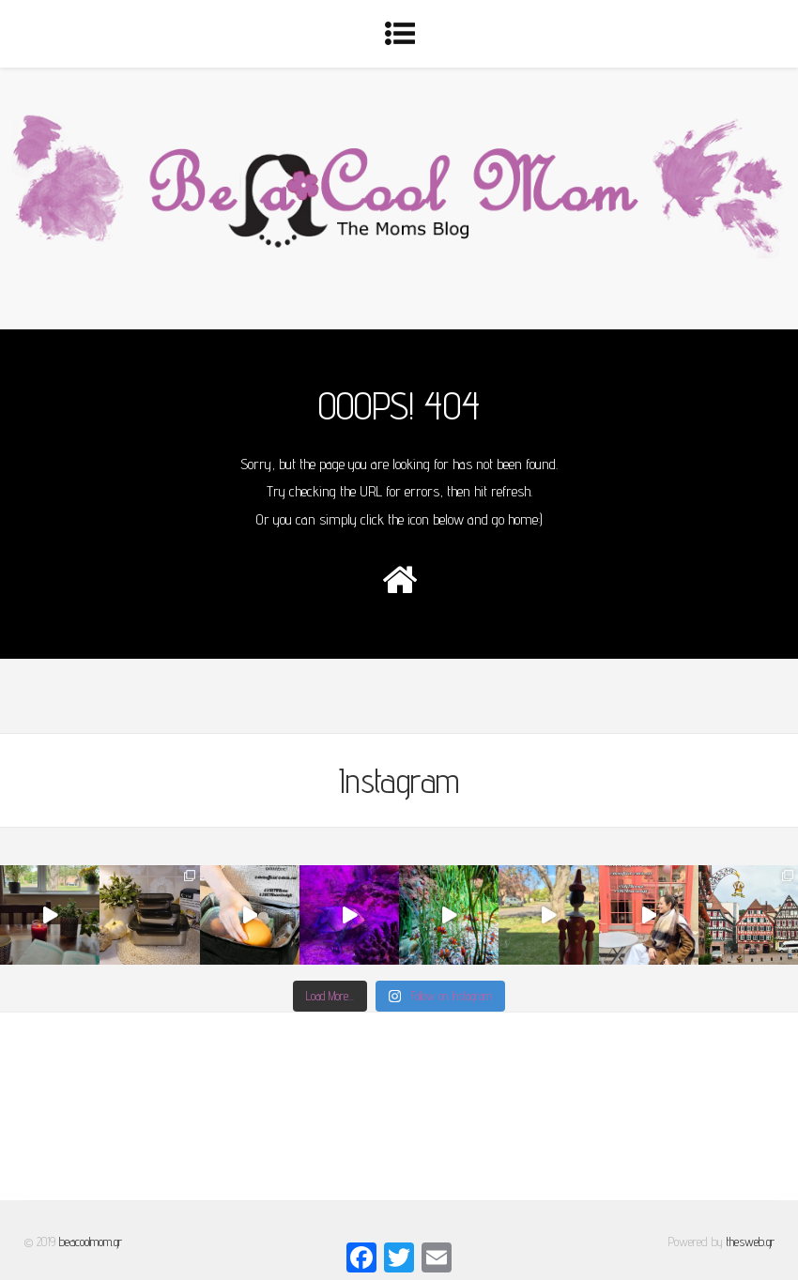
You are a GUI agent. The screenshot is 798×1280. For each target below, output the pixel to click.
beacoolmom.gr (90, 1241)
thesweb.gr (751, 1241)
